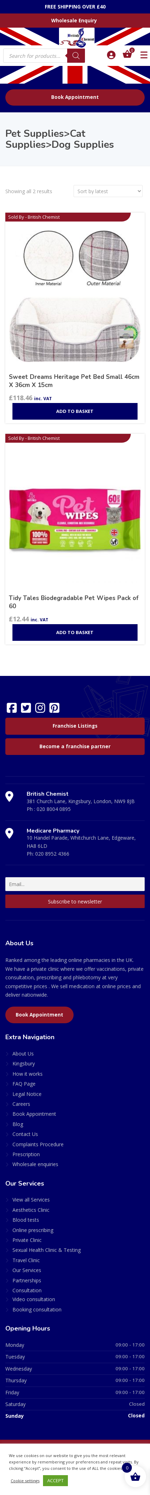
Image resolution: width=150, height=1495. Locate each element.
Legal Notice (27, 1094)
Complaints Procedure (38, 1144)
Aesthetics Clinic (30, 1209)
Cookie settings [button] (25, 1480)
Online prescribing (32, 1230)
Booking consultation (36, 1309)
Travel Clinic (26, 1260)
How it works (27, 1073)
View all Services (31, 1199)
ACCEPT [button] (55, 1480)
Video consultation (33, 1299)
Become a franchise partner (75, 746)
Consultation (27, 1290)
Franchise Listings (75, 726)
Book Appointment (75, 97)
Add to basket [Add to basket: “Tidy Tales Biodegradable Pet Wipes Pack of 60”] (74, 632)
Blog (17, 1124)
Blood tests (25, 1219)
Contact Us (25, 1134)
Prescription (26, 1154)
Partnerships (26, 1280)
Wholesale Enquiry (74, 20)
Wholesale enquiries (35, 1164)
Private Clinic (27, 1240)
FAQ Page (24, 1083)
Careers (21, 1104)
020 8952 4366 (52, 853)
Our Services (26, 1270)
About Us (23, 1053)
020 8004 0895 (54, 809)
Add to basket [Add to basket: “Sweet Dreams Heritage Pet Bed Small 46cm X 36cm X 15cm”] (74, 411)
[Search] (76, 56)
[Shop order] (108, 191)
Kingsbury (23, 1063)
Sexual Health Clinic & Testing (46, 1250)
